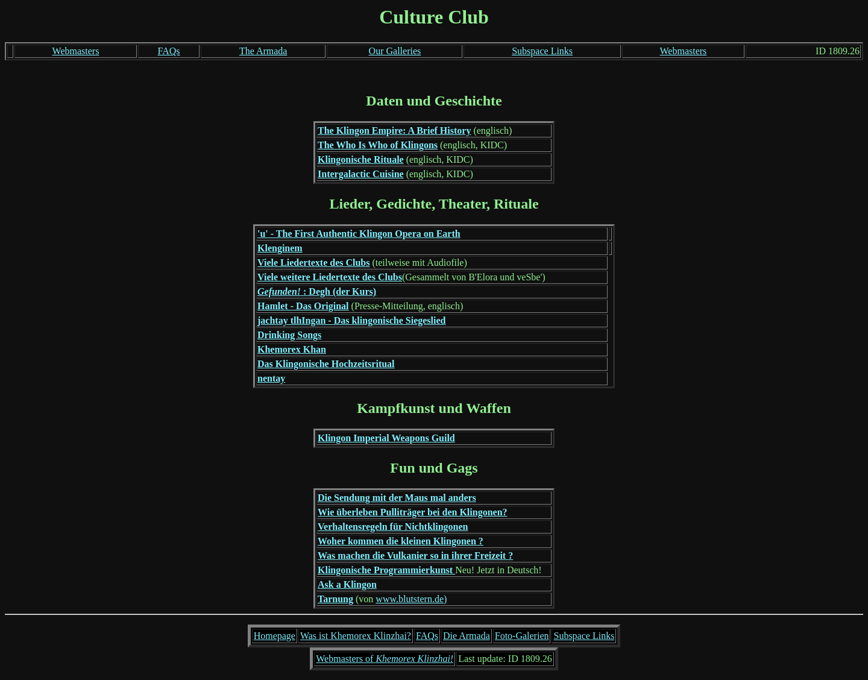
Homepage (274, 636)
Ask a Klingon (347, 584)
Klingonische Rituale (361, 159)
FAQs (168, 51)
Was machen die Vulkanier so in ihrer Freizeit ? (415, 555)
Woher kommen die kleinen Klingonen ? (400, 541)
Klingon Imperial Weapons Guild (386, 438)
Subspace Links (542, 51)
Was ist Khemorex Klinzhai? (355, 636)
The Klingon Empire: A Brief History (394, 130)
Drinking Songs (289, 335)
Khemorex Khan (291, 349)
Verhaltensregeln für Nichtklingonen (393, 526)
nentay (271, 378)
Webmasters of (384, 658)
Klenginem (280, 248)
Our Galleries (395, 51)
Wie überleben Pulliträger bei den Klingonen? (413, 512)
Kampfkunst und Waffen (434, 408)
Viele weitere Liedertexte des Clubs (329, 277)
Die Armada (466, 636)
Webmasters (75, 51)
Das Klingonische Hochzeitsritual (326, 364)
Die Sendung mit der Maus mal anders (397, 498)
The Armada (263, 51)
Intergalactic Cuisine (361, 174)
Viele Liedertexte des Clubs (313, 262)
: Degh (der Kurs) (316, 291)
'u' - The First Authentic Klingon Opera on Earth (359, 233)
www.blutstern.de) (411, 599)
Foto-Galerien (522, 636)
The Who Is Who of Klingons (378, 145)
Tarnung (335, 599)
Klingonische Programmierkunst (386, 570)
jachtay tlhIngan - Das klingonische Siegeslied (351, 320)
